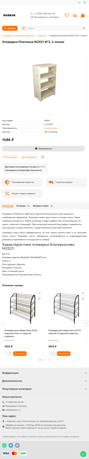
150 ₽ (42, 166)
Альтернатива (50, 128)
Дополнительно (44, 380)
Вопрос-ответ (43, 205)
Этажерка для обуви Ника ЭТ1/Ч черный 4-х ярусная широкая (64, 332)
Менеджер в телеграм (44, 17)
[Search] (57, 28)
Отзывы (23, 205)
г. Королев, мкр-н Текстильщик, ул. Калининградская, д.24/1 (34, 421)
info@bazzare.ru (13, 410)
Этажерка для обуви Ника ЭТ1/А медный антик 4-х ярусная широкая (20, 333)
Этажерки (42, 35)
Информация (44, 372)
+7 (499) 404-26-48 (42, 13)
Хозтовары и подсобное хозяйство (17, 35)
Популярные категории (44, 388)
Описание (8, 205)
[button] (2, 323)
